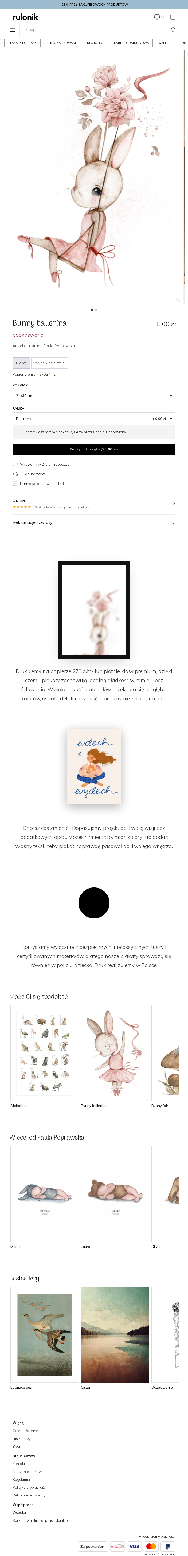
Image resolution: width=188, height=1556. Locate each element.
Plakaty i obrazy (22, 43)
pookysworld (28, 334)
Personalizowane (62, 43)
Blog (16, 1446)
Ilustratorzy (22, 1438)
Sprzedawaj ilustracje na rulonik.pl (41, 1520)
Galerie (165, 43)
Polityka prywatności (29, 1487)
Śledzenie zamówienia (31, 1471)
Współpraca (23, 1512)
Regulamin (21, 1479)
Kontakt (19, 1463)
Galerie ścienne (25, 1430)
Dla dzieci (95, 43)
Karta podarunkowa (131, 43)
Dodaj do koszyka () (94, 449)
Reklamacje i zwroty (29, 1495)
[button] (92, 310)
